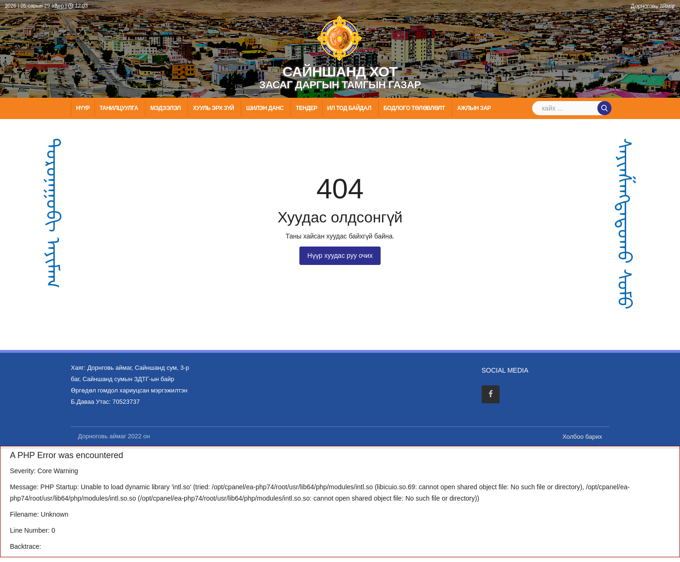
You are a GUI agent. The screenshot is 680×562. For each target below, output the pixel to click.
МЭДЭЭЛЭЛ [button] (166, 108)
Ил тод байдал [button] (350, 108)
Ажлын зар (474, 108)
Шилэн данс (265, 108)
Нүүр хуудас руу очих (340, 255)
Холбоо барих (582, 436)
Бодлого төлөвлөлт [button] (414, 108)
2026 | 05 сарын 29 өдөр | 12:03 (46, 6)
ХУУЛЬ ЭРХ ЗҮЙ (214, 108)
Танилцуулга (120, 108)
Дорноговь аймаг (653, 6)
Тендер (306, 108)
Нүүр (83, 108)
